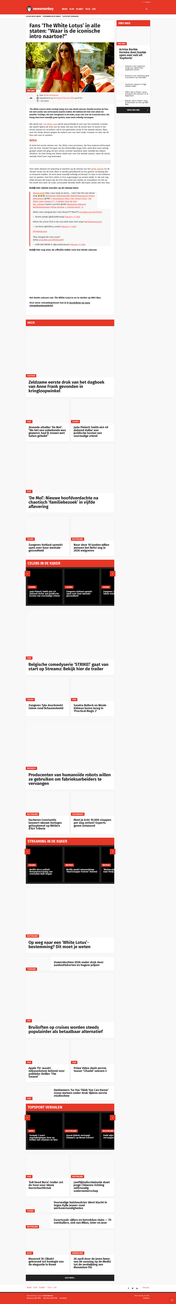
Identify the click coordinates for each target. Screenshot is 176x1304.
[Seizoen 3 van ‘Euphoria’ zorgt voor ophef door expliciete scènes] (120, 66)
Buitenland (77, 539)
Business (31, 768)
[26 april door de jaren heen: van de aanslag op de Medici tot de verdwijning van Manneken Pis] (92, 1242)
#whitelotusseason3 (79, 196)
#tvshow (60, 207)
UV (31, 98)
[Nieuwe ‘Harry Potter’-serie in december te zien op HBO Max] (120, 101)
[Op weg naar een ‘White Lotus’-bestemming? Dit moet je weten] (70, 913)
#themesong (38, 198)
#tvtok (53, 207)
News (65, 9)
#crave (92, 196)
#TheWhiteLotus (40, 231)
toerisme (31, 969)
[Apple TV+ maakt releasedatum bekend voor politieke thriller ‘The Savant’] (47, 1052)
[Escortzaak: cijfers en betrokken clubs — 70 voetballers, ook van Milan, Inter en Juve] (38, 1221)
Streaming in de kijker (52, 16)
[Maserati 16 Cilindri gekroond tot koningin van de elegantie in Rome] (47, 1242)
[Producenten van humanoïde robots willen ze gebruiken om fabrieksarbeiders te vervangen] (70, 745)
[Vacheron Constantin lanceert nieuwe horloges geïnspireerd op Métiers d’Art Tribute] (47, 803)
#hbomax (82, 204)
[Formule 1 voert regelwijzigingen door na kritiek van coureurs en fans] (45, 1123)
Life (94, 9)
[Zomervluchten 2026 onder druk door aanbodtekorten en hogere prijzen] (38, 964)
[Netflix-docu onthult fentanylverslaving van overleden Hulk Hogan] (45, 857)
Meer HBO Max (138, 110)
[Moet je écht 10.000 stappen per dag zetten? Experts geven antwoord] (92, 803)
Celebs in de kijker (33, 16)
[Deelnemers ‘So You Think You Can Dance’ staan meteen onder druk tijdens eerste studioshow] (38, 1093)
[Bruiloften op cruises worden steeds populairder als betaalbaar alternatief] (70, 997)
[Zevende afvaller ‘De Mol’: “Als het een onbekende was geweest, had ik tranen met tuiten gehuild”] (47, 411)
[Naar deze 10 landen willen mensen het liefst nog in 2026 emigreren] (92, 528)
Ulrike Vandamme (51, 95)
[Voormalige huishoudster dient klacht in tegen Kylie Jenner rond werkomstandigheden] (38, 1205)
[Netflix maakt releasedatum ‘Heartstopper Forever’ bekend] (82, 857)
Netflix (69, 865)
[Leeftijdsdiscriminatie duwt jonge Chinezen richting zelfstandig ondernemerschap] (92, 1166)
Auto (29, 1253)
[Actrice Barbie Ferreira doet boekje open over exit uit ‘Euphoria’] (133, 35)
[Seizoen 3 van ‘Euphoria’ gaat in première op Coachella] (120, 75)
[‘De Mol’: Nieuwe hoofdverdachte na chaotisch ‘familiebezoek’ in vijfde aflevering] (70, 468)
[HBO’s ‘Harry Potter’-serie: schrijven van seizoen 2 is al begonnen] (120, 92)
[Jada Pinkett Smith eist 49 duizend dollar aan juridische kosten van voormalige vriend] (92, 411)
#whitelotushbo (63, 196)
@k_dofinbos (39, 204)
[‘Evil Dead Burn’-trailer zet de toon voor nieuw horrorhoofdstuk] (47, 1166)
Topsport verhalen (70, 16)
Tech (87, 9)
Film (74, 699)
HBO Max (31, 91)
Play (71, 9)
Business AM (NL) (34, 1298)
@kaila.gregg (38, 193)
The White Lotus (50, 124)
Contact (146, 1298)
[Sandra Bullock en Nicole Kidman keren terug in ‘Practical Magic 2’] (92, 689)
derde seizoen (97, 169)
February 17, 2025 (72, 217)
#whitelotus (50, 196)
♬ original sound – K (74, 207)
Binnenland (77, 1253)
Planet (79, 9)
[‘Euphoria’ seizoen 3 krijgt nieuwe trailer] (120, 84)
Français (147, 2)
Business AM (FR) (50, 1298)
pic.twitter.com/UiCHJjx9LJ (90, 212)
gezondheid (77, 814)
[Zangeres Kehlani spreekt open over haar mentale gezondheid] (47, 528)
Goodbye (63, 1298)
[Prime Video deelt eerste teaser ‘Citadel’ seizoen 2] (92, 1052)
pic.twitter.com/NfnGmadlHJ (51, 240)
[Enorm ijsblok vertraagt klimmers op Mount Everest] (82, 1123)
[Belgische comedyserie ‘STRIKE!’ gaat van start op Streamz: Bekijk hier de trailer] (70, 635)
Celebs (75, 421)
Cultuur (31, 376)
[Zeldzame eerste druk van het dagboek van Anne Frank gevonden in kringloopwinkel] (70, 352)
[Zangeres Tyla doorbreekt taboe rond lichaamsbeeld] (47, 689)
